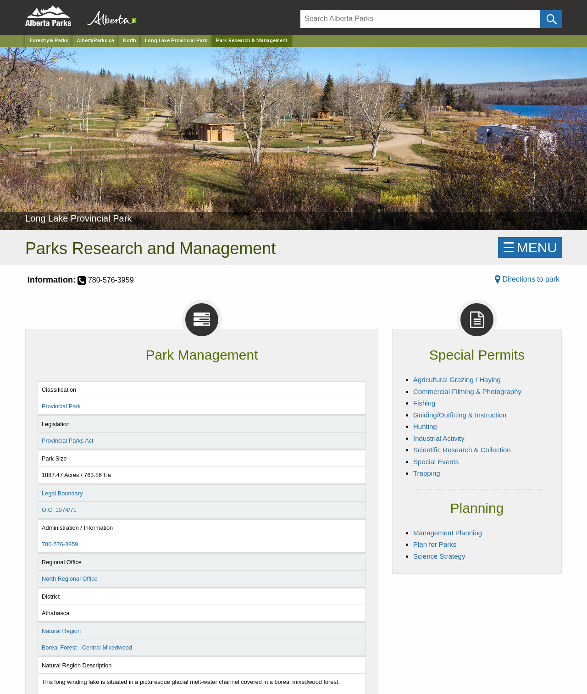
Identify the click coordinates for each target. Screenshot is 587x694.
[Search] (420, 19)
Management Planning (447, 533)
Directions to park (527, 279)
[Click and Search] (551, 19)
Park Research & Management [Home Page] (251, 41)
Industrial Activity (439, 438)
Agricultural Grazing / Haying (457, 379)
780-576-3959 (60, 544)
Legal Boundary (62, 493)
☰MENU (530, 247)
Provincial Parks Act (68, 440)
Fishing (424, 403)
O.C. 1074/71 (59, 509)
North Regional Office (70, 578)
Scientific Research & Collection (462, 450)
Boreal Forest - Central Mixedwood (87, 647)
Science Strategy (439, 556)
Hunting (425, 426)
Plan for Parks (434, 544)
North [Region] (129, 41)
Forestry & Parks (49, 41)
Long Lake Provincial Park (176, 41)
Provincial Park (61, 406)
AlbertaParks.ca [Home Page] (95, 41)
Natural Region (61, 630)
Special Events (436, 462)
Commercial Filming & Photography (467, 391)
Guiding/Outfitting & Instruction (459, 415)
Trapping (426, 473)
